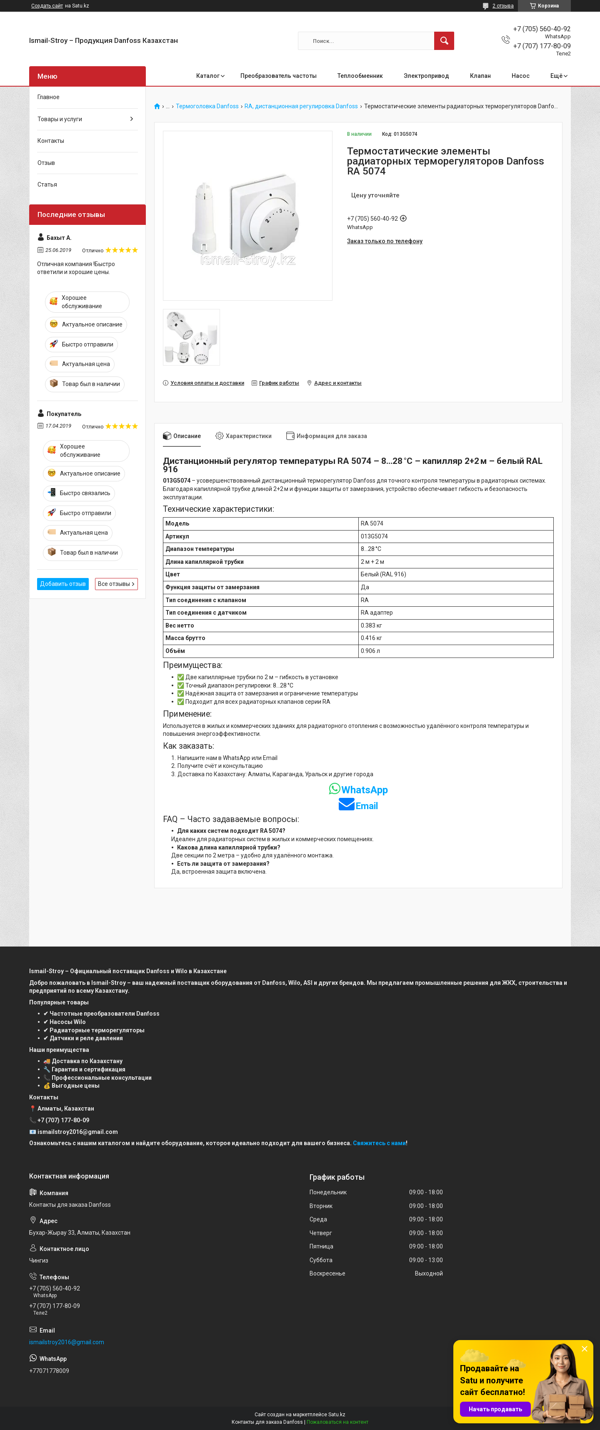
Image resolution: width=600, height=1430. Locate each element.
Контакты (51, 140)
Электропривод (426, 75)
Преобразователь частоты (278, 75)
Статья (47, 184)
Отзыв (46, 162)
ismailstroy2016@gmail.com (66, 1342)
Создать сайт (47, 6)
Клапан (480, 75)
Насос (521, 75)
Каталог (208, 75)
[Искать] (444, 41)
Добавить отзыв (63, 583)
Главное (49, 97)
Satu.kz (336, 1415)
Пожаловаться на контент (337, 1422)
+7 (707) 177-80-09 (63, 1120)
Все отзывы (114, 583)
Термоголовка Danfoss (207, 106)
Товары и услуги (60, 119)
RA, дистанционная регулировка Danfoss (301, 106)
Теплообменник (360, 75)
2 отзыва (503, 6)
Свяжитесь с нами (379, 1143)
